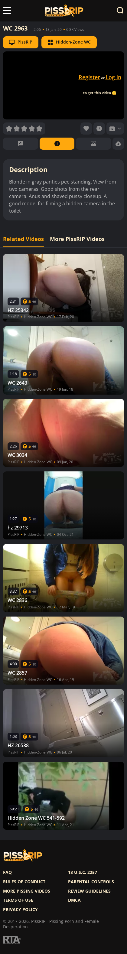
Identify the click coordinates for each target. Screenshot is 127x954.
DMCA (74, 900)
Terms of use (18, 900)
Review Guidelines (89, 891)
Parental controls (91, 881)
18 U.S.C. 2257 (82, 872)
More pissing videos (26, 891)
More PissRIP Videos (77, 239)
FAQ (7, 872)
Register (89, 77)
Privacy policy (20, 909)
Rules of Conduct (24, 881)
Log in (113, 77)
